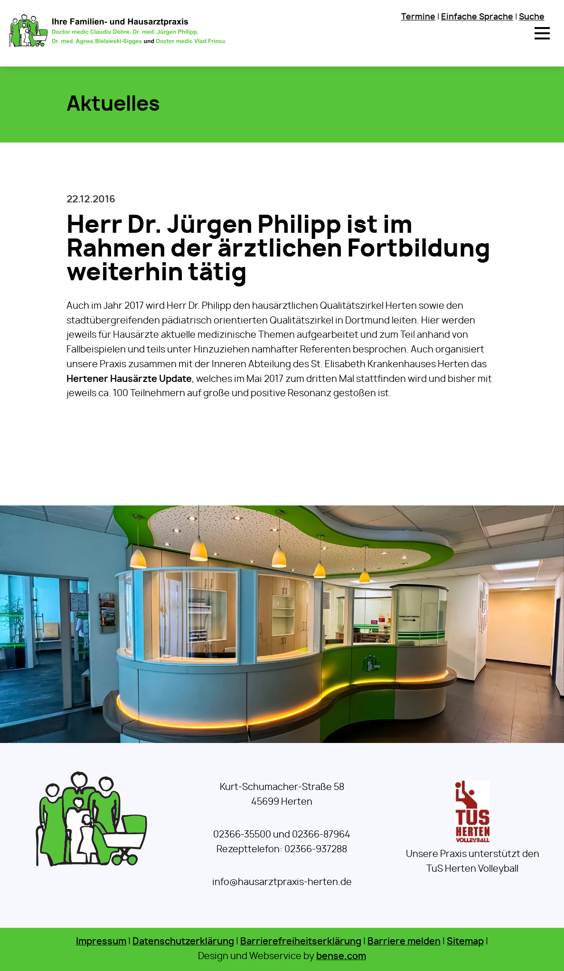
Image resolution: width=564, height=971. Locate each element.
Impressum (101, 941)
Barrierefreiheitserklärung (300, 941)
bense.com (341, 956)
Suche (532, 17)
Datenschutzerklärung (183, 941)
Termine (418, 17)
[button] (542, 33)
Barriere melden (404, 941)
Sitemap (465, 941)
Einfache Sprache (477, 17)
